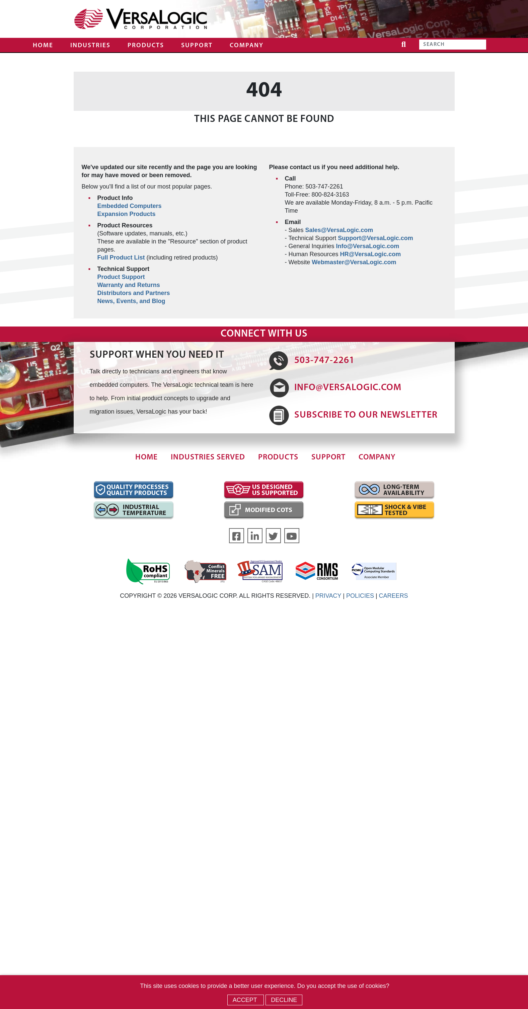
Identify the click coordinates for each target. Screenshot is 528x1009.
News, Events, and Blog (131, 301)
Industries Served (208, 457)
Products (146, 46)
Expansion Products (126, 214)
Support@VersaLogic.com (375, 238)
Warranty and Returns (128, 285)
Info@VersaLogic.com (367, 246)
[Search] (452, 45)
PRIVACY (328, 595)
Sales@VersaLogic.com (339, 230)
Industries (90, 46)
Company (246, 46)
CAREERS (393, 595)
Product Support (121, 277)
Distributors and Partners (133, 293)
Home (43, 46)
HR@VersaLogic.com (370, 254)
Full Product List (121, 257)
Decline (284, 1000)
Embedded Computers (129, 206)
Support (197, 46)
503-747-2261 (324, 360)
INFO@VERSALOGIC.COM (347, 387)
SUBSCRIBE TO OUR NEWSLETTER (366, 415)
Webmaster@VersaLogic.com (354, 262)
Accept (246, 1000)
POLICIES (360, 595)
